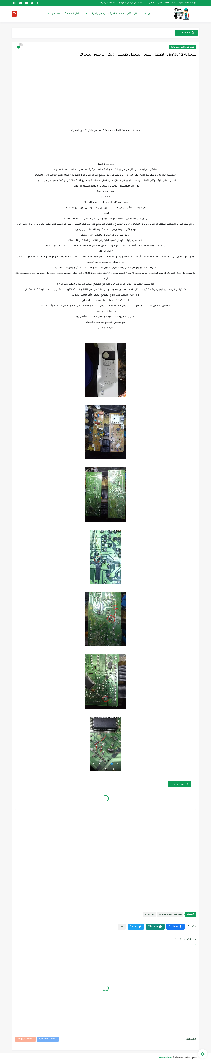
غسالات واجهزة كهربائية (182, 47)
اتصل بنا (150, 3)
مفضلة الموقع (116, 13)
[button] (175, 927)
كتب (128, 13)
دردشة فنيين (165, 1057)
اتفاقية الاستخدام (166, 3)
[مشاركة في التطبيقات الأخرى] (122, 927)
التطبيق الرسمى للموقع (130, 3)
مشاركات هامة (73, 13)
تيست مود (56, 13)
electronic (149, 914)
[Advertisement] (105, 98)
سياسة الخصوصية (188, 3)
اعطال (136, 13)
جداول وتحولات (97, 13)
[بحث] (14, 14)
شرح (150, 13)
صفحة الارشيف (107, 3)
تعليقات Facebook (47, 1039)
